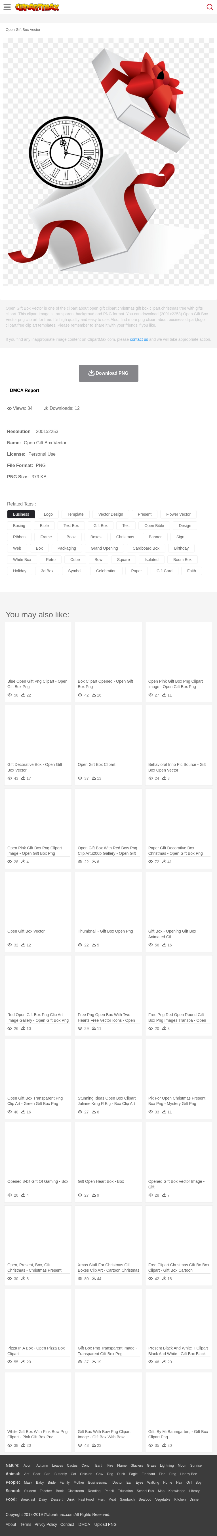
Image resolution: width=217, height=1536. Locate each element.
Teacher (46, 1491)
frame (46, 537)
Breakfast (28, 1499)
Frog (172, 1474)
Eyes (139, 1482)
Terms (25, 1524)
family (64, 1482)
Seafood (145, 1499)
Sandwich (127, 1499)
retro (51, 559)
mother (78, 1482)
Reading (94, 1491)
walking (153, 1482)
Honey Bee (188, 1474)
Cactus (72, 1466)
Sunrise (196, 1466)
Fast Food (86, 1499)
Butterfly (60, 1474)
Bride (52, 1482)
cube (75, 559)
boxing (19, 525)
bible (44, 525)
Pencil (109, 1491)
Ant (26, 1474)
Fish (162, 1474)
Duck (121, 1474)
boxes (96, 537)
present (144, 514)
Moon (182, 1466)
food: (11, 1499)
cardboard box (146, 548)
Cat (73, 1474)
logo (48, 514)
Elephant (148, 1474)
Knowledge (176, 1491)
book (71, 537)
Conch (86, 1466)
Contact (67, 1524)
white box (22, 559)
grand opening (104, 548)
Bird (47, 1474)
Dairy (43, 1499)
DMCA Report (24, 390)
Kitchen (180, 1499)
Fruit (101, 1499)
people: (13, 1482)
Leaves (57, 1466)
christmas (125, 537)
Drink (71, 1499)
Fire (110, 1466)
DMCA (84, 1524)
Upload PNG (105, 1524)
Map (161, 1491)
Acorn (28, 1466)
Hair (179, 1482)
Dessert (56, 1499)
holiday (19, 571)
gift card (164, 571)
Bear (36, 1474)
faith (191, 571)
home (167, 1482)
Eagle (133, 1474)
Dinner (195, 1499)
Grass (151, 1466)
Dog (110, 1474)
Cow (99, 1474)
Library (194, 1491)
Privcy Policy (46, 1524)
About (11, 1524)
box (39, 548)
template (76, 514)
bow (98, 559)
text (126, 525)
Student (30, 1491)
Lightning (167, 1466)
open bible (154, 525)
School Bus (145, 1491)
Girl (189, 1482)
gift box (101, 525)
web (17, 548)
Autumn (42, 1466)
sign (180, 537)
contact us (139, 339)
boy (199, 1482)
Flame (122, 1466)
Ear (129, 1482)
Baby (40, 1482)
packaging (67, 548)
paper (136, 571)
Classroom (76, 1491)
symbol (74, 571)
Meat (112, 1499)
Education (125, 1491)
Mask (28, 1482)
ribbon (19, 537)
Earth (99, 1466)
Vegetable (162, 1499)
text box (71, 525)
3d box (47, 571)
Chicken (86, 1474)
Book (60, 1491)
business (21, 514)
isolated (152, 559)
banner (155, 537)
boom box (182, 559)
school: (13, 1490)
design (185, 525)
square (123, 559)
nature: (13, 1465)
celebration (106, 571)
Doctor (118, 1482)
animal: (13, 1473)
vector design (110, 514)
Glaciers (136, 1466)
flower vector (178, 514)
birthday (181, 548)
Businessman (98, 1482)
